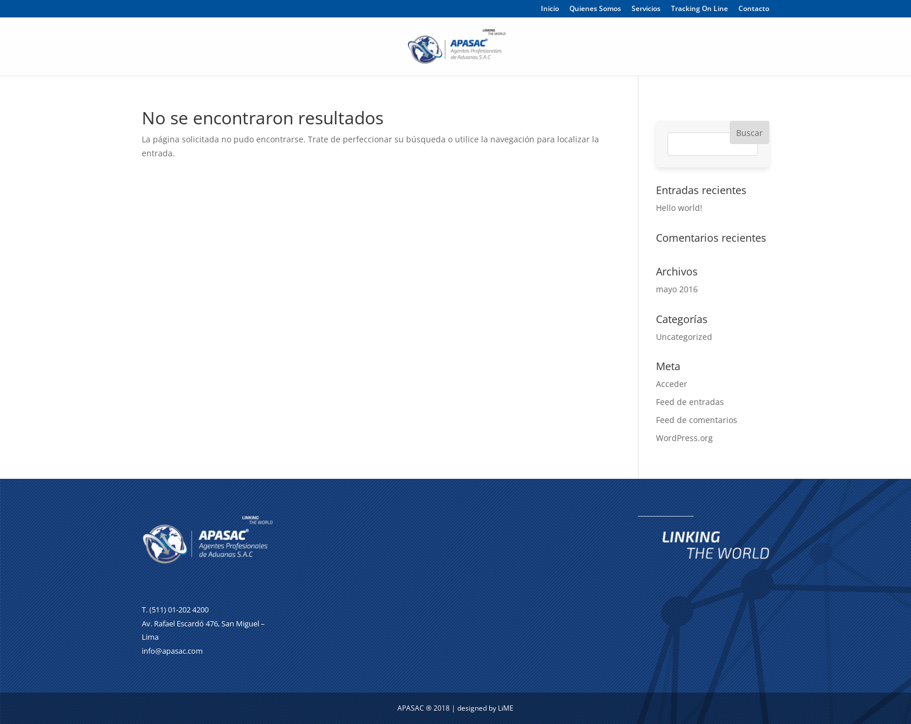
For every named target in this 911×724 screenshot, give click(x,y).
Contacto (753, 9)
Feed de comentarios (696, 419)
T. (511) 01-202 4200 (175, 609)
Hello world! (679, 207)
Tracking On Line (699, 9)
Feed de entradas (690, 401)
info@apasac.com (172, 651)
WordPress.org (684, 437)
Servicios (646, 9)
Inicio (550, 9)
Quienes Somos (595, 9)
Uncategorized (684, 336)
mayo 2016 (677, 289)
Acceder (671, 383)
